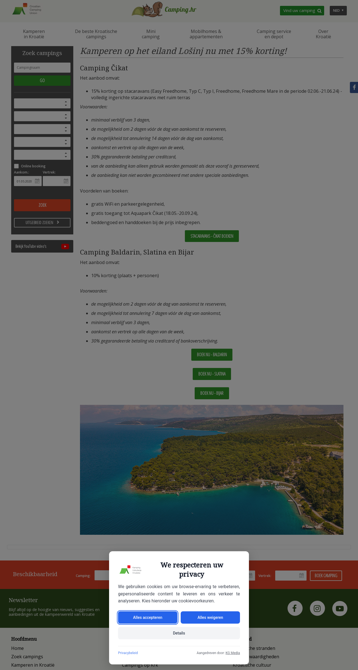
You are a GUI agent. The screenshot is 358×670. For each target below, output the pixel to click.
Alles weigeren (210, 617)
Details (179, 633)
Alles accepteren (147, 617)
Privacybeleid (128, 653)
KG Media (232, 653)
